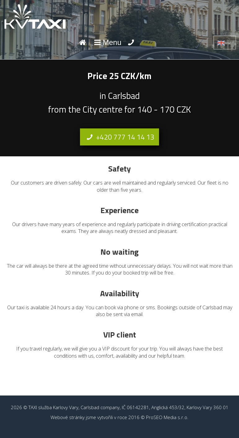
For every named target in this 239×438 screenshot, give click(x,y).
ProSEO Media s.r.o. (167, 417)
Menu (107, 42)
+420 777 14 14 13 (119, 137)
